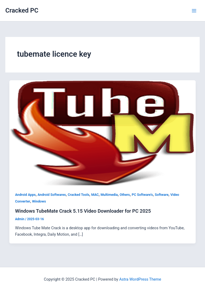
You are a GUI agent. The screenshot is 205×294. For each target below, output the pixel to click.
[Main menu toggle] (194, 10)
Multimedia (109, 195)
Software (161, 195)
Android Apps (25, 195)
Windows (39, 201)
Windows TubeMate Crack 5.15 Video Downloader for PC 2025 (83, 211)
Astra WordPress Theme (140, 279)
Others (125, 195)
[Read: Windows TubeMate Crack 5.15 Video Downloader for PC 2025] (102, 132)
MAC (95, 195)
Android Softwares (52, 195)
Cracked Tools (78, 195)
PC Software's (142, 195)
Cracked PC (21, 10)
